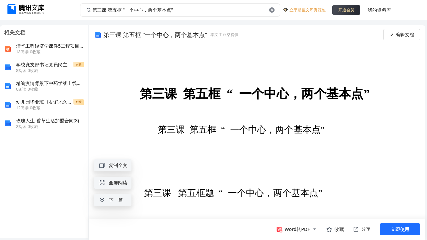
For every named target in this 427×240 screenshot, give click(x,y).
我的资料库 (379, 10)
